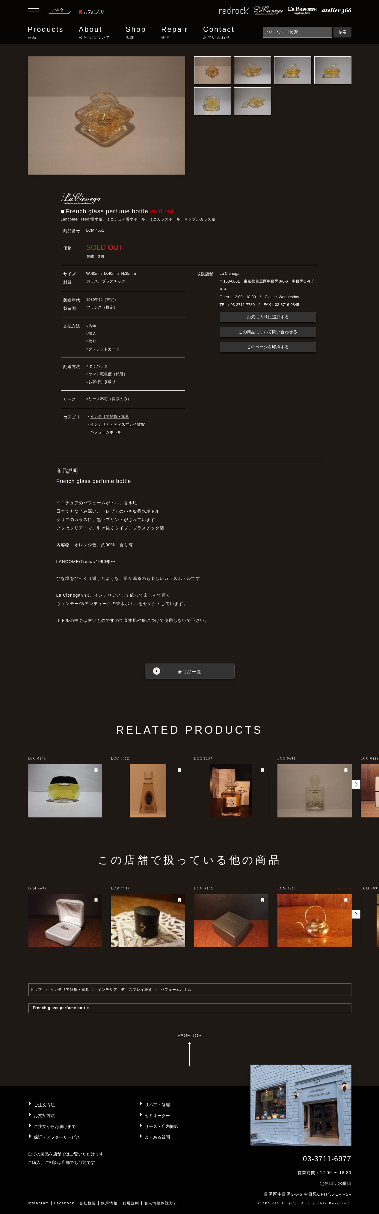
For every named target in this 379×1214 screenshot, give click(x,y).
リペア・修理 (157, 1104)
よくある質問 (157, 1137)
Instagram (38, 1203)
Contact (219, 32)
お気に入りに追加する (268, 316)
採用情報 (109, 1203)
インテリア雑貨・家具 (109, 416)
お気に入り (92, 11)
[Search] (297, 32)
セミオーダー (157, 1115)
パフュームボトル (105, 432)
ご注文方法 (44, 1104)
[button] (356, 784)
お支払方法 (44, 1115)
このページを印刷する (268, 346)
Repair (174, 32)
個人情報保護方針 (161, 1203)
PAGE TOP (189, 1052)
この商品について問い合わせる (267, 331)
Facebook (64, 1203)
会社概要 (87, 1203)
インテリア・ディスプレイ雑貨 (117, 424)
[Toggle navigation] (33, 12)
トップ (36, 990)
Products (46, 32)
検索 (342, 32)
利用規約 (131, 1203)
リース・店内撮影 (161, 1126)
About (95, 32)
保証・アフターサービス (57, 1137)
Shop (136, 32)
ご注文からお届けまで (55, 1126)
